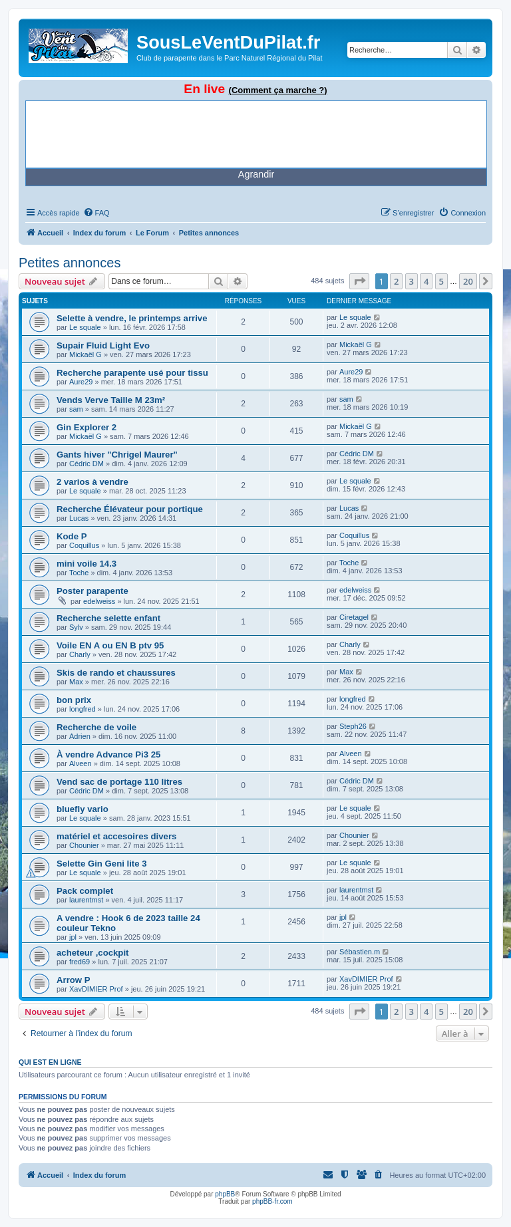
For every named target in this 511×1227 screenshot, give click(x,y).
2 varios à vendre (92, 482)
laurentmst (86, 900)
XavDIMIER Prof (96, 989)
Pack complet (85, 891)
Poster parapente (92, 591)
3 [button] (411, 281)
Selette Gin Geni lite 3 (102, 864)
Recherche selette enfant (108, 618)
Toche (78, 573)
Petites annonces (69, 262)
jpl (73, 937)
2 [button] (396, 281)
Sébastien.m (359, 952)
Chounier (84, 845)
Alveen (80, 763)
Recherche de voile (96, 727)
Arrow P (73, 980)
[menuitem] (96, 213)
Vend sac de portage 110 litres (119, 782)
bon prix (74, 700)
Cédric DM (86, 464)
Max (76, 682)
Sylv (76, 627)
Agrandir (256, 174)
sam (76, 409)
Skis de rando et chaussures (116, 673)
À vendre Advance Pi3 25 (108, 754)
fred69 (79, 962)
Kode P (71, 536)
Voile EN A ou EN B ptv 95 (110, 645)
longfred (82, 709)
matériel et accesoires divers (116, 836)
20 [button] (468, 281)
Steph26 (353, 726)
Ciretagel (354, 617)
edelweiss (99, 601)
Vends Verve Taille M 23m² (111, 400)
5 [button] (441, 281)
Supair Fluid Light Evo (103, 345)
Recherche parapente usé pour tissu (132, 373)
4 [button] (426, 281)
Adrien (79, 736)
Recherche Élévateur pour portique (130, 509)
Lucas (78, 518)
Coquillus (84, 545)
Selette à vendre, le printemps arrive (132, 318)
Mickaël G (85, 354)
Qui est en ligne (50, 1062)
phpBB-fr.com (272, 1201)
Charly (79, 654)
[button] (359, 281)
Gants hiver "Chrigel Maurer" (117, 455)
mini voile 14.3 (86, 564)
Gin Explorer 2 (86, 427)
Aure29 (80, 382)
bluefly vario (82, 809)
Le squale (85, 327)
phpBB (225, 1194)
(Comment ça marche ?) (278, 90)
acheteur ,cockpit (92, 953)
